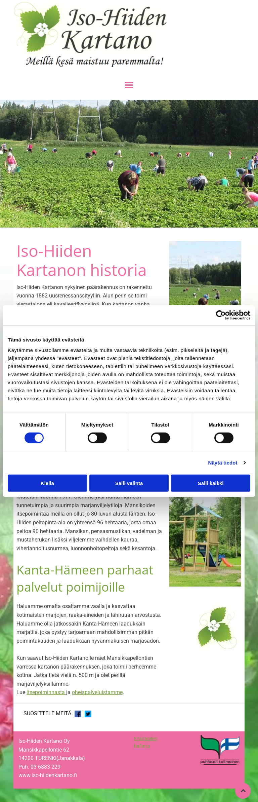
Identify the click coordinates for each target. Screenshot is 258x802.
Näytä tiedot (223, 463)
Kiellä (47, 483)
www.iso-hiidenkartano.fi (47, 775)
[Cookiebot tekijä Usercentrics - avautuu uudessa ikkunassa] (220, 315)
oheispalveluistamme (97, 692)
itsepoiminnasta (46, 692)
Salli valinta (129, 483)
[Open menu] (129, 85)
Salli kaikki (211, 483)
